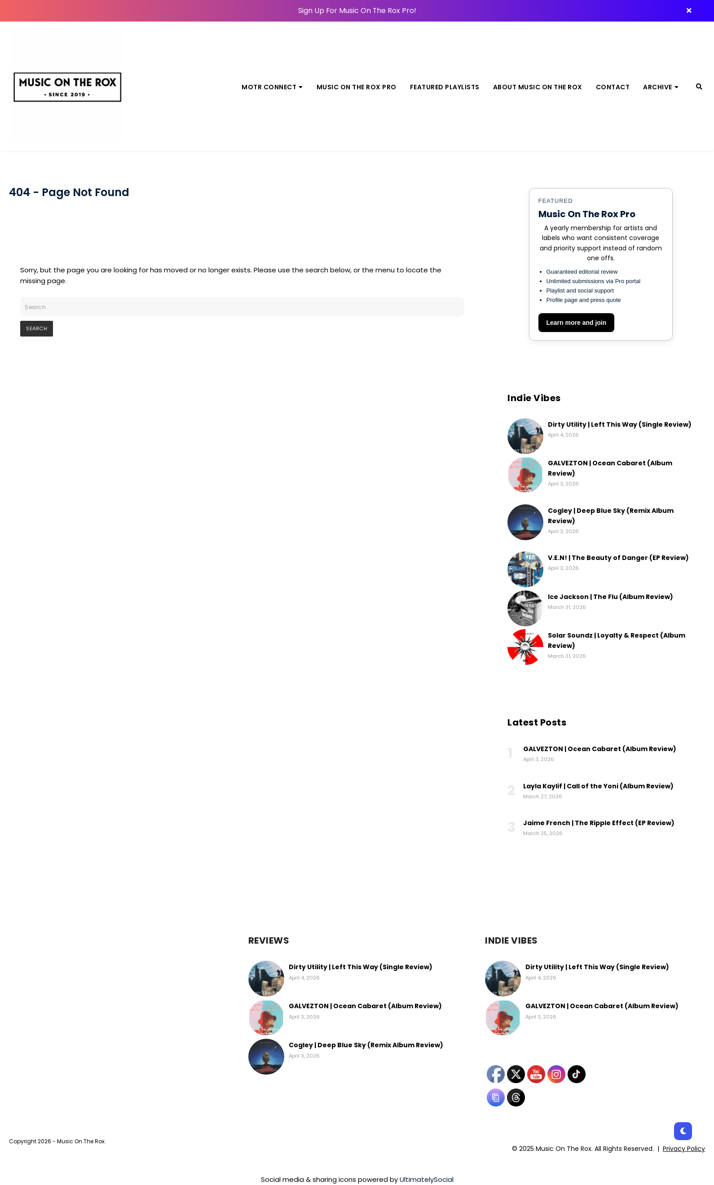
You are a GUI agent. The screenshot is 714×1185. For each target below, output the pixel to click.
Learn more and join (577, 322)
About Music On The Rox (537, 87)
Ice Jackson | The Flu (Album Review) (610, 596)
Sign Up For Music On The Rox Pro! (357, 10)
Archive (661, 87)
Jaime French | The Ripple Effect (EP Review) (598, 822)
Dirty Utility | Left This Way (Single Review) (620, 424)
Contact (613, 87)
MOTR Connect (272, 87)
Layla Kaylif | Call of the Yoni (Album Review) (598, 786)
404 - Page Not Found (69, 192)
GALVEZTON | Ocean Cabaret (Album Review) (599, 748)
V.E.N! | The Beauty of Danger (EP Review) (618, 557)
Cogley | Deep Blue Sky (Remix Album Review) (366, 1045)
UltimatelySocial (427, 1179)
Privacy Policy (684, 1148)
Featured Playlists (445, 87)
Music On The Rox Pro (357, 87)
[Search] (699, 86)
